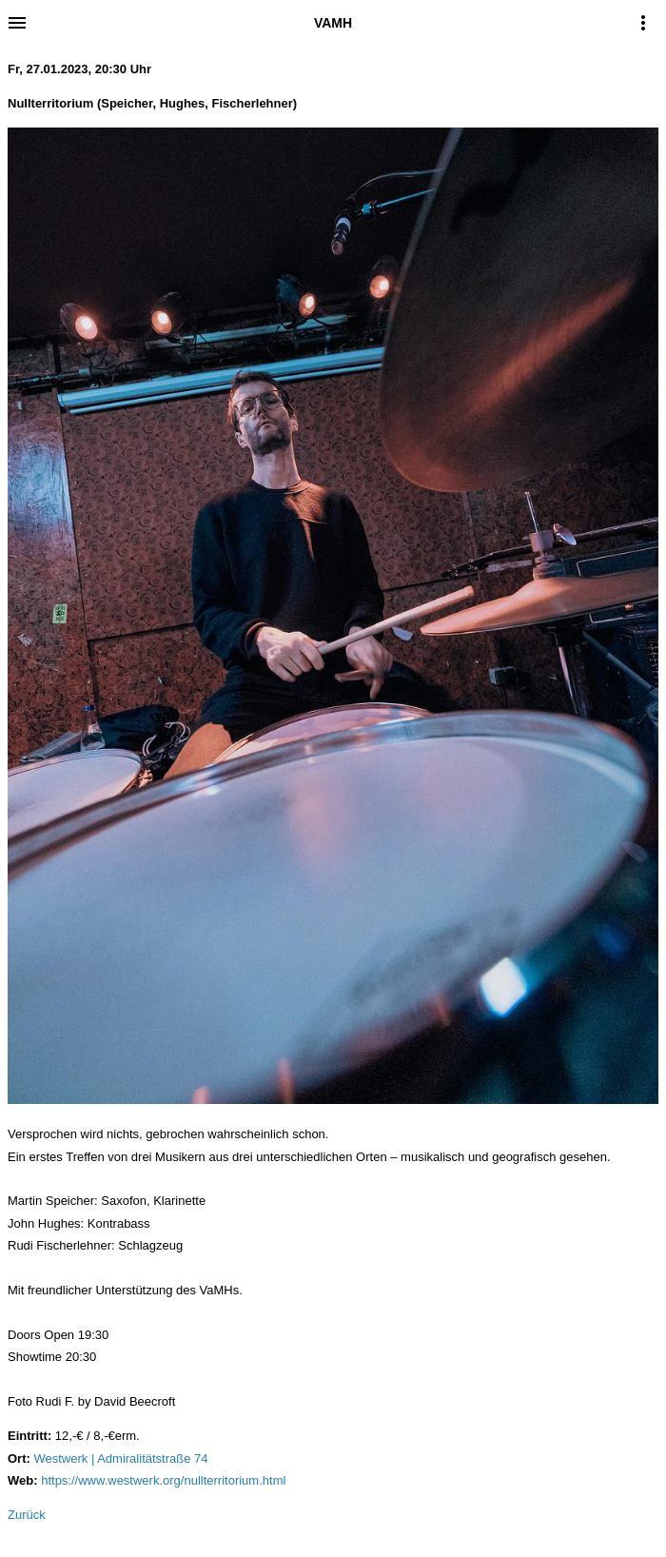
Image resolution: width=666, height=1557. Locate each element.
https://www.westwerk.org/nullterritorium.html (163, 1480)
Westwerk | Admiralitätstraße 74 (120, 1458)
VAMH (333, 22)
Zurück (27, 1515)
